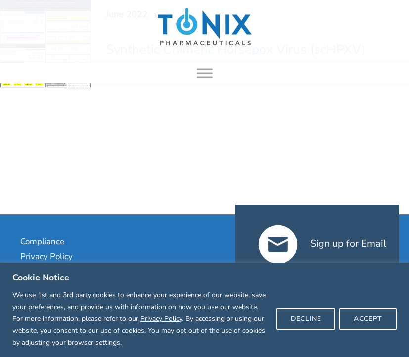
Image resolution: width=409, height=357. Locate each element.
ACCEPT (368, 318)
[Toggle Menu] (205, 73)
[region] (204, 310)
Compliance (42, 241)
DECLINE (306, 318)
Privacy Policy (161, 318)
